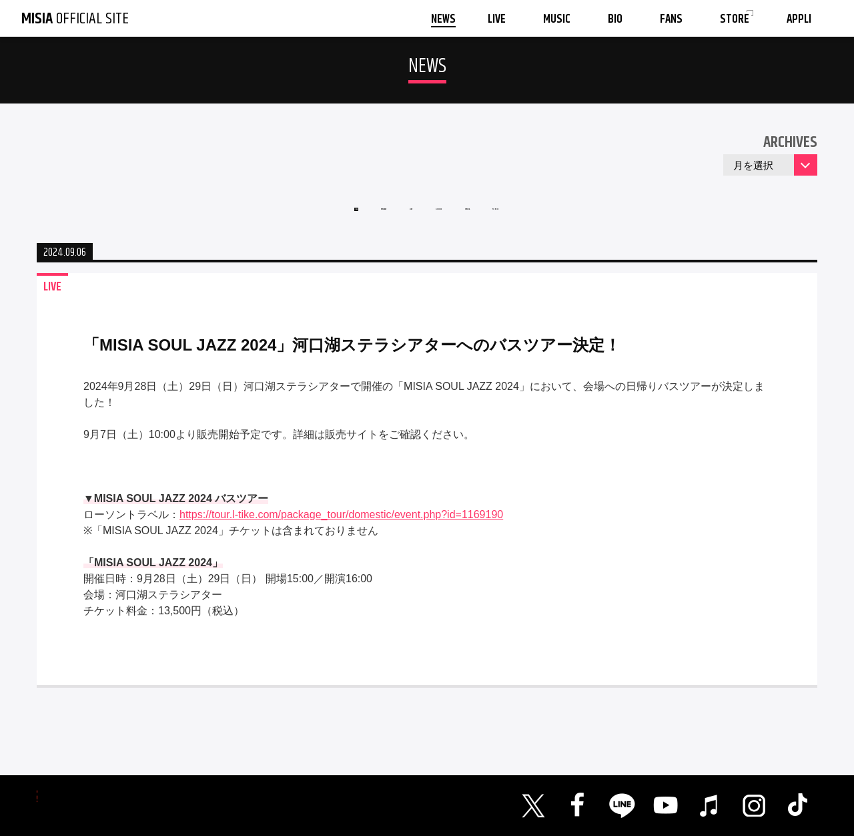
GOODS (451, 219)
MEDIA (516, 219)
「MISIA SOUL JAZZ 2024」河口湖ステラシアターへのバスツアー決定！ (351, 364)
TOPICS (581, 219)
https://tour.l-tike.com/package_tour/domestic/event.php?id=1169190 (341, 534)
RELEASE (326, 219)
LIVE (390, 219)
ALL (264, 219)
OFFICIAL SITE (75, 19)
